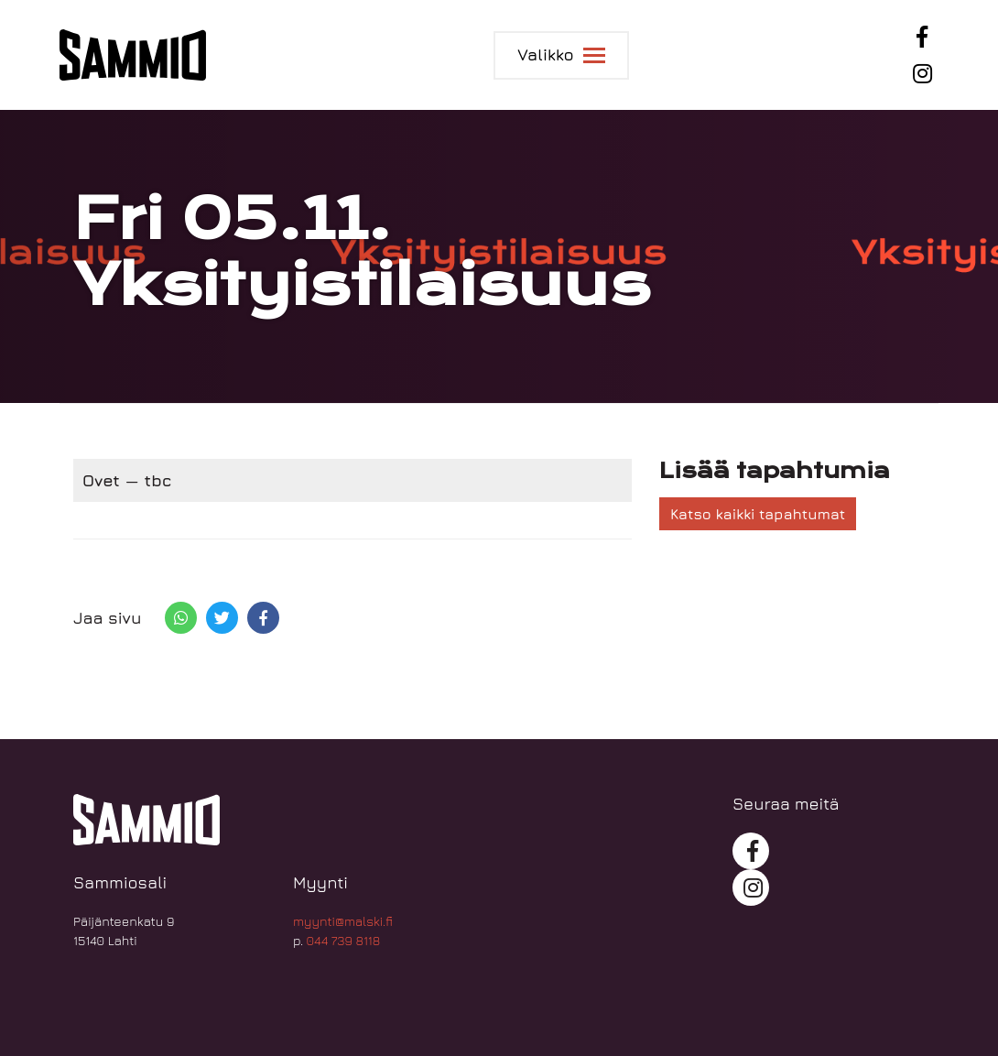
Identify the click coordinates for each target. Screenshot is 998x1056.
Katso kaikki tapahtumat (757, 514)
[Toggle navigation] (561, 55)
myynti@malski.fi (343, 921)
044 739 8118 (344, 940)
